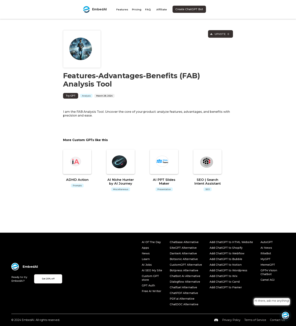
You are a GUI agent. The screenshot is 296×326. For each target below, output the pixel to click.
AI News (266, 247)
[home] (95, 9)
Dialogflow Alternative (185, 281)
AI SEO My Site (152, 270)
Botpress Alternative (184, 270)
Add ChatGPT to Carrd (225, 281)
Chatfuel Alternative (183, 287)
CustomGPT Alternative (186, 264)
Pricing (136, 9)
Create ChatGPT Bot (189, 9)
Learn (146, 259)
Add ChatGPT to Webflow (227, 253)
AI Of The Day (151, 242)
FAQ (148, 9)
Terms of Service (255, 320)
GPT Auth (148, 285)
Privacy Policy (231, 320)
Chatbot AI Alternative (185, 276)
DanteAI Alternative (183, 253)
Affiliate (161, 9)
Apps (145, 247)
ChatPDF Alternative (184, 293)
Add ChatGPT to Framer (226, 287)
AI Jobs (147, 264)
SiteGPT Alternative (183, 247)
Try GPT (71, 95)
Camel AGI (268, 280)
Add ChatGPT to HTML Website (231, 242)
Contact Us (277, 320)
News (146, 253)
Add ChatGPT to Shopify (226, 247)
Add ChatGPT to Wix (223, 276)
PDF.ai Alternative (182, 298)
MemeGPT (268, 264)
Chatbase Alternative (184, 242)
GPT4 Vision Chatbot (269, 272)
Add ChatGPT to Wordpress (228, 270)
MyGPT (266, 259)
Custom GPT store (150, 278)
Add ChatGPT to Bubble (226, 259)
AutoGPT (267, 242)
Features (122, 9)
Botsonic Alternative (184, 259)
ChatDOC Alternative (184, 304)
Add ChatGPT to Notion (226, 264)
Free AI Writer (151, 291)
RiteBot (266, 253)
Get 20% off (48, 279)
